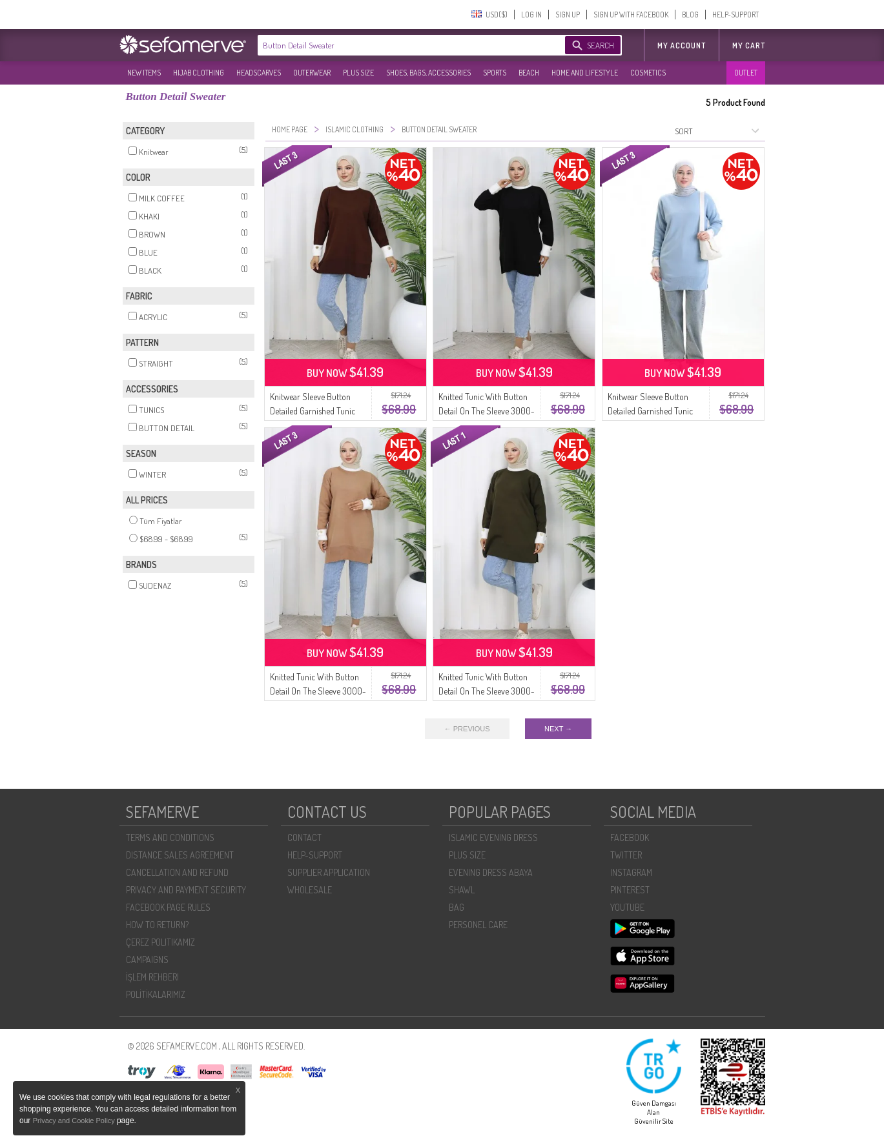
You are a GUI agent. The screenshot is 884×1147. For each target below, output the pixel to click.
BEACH (529, 72)
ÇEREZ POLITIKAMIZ (160, 942)
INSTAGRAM (631, 872)
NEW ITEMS (144, 72)
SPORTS (494, 72)
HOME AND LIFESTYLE (584, 72)
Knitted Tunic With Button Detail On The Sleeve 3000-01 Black (486, 411)
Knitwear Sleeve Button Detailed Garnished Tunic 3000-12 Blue (650, 411)
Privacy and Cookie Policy (75, 1120)
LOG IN (531, 14)
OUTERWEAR (312, 72)
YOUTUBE (627, 907)
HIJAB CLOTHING (198, 72)
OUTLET (745, 72)
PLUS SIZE (358, 72)
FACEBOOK (629, 837)
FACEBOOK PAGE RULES (168, 907)
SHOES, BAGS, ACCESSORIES (428, 72)
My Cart (748, 45)
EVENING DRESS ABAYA (491, 872)
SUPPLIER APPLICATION (328, 872)
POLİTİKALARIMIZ (155, 994)
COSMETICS (648, 72)
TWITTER (626, 854)
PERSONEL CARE (478, 924)
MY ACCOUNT (681, 45)
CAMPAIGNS (147, 959)
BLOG (690, 14)
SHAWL (462, 889)
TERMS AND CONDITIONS (170, 837)
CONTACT (304, 837)
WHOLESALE (309, 889)
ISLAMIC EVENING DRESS (493, 837)
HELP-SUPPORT (735, 14)
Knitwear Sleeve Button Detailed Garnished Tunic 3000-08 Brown (312, 411)
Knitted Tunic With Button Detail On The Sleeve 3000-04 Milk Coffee (318, 691)
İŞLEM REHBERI (152, 976)
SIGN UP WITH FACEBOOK (630, 14)
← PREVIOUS (467, 729)
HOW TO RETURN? (157, 924)
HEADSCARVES (258, 72)
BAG (456, 907)
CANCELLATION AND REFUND (177, 872)
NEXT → (558, 729)
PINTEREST (630, 889)
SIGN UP (567, 14)
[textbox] (398, 45)
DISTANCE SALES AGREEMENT (180, 854)
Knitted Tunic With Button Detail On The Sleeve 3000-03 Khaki (486, 691)
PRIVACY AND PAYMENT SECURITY (186, 889)
